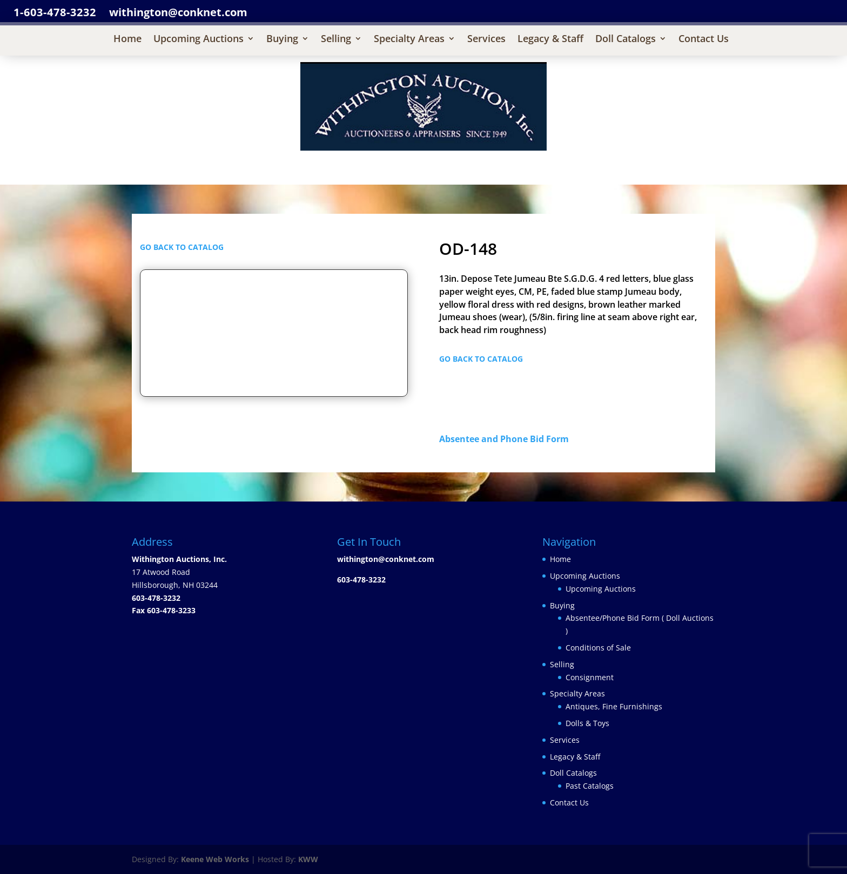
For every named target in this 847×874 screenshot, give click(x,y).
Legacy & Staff (550, 40)
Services (486, 40)
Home (127, 40)
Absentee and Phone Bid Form (507, 439)
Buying (282, 40)
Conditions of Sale (598, 647)
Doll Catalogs (625, 40)
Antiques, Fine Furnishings (614, 706)
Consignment (590, 677)
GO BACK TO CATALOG (182, 247)
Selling (336, 40)
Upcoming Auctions (198, 40)
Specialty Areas (409, 40)
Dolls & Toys (587, 723)
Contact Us (703, 40)
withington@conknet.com (385, 559)
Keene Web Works (215, 859)
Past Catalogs (590, 786)
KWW (308, 859)
